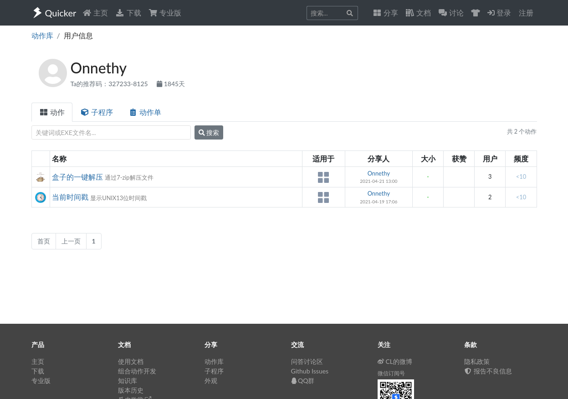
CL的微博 (395, 361)
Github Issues (310, 371)
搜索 (209, 132)
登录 (499, 12)
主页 (95, 12)
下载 (128, 12)
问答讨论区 (307, 361)
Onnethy (379, 173)
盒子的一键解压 (77, 176)
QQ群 (303, 380)
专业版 (164, 12)
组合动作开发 (137, 371)
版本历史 (130, 390)
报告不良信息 (488, 371)
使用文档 (130, 361)
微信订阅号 (391, 373)
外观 (211, 380)
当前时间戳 (70, 196)
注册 (526, 12)
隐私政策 (477, 361)
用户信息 (78, 35)
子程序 (96, 112)
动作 (52, 112)
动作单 (144, 112)
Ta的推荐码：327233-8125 (110, 84)
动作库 (42, 35)
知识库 (127, 380)
